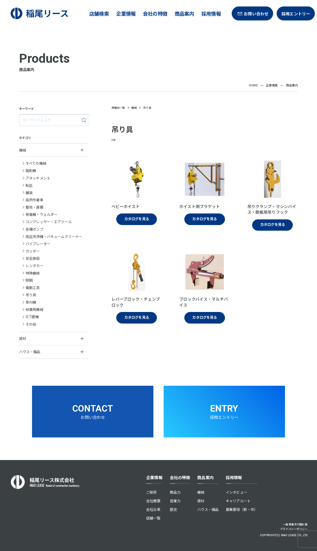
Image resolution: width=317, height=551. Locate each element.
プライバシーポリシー (294, 529)
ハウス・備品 (208, 509)
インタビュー (236, 492)
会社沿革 (153, 509)
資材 (200, 500)
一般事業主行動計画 (295, 524)
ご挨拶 (151, 492)
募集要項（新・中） (242, 509)
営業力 (175, 500)
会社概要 (153, 500)
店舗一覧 (153, 518)
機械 (200, 492)
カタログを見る (136, 218)
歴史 (173, 509)
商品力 (175, 492)
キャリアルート (238, 500)
